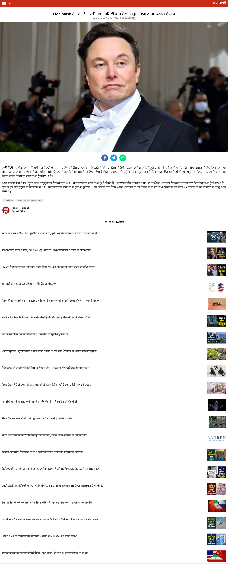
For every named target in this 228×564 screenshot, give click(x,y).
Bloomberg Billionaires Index (29, 200)
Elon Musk (8, 200)
